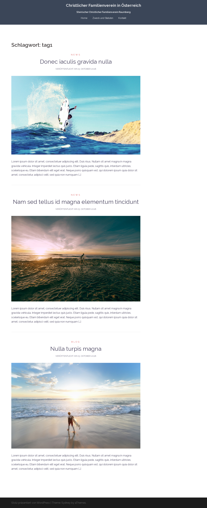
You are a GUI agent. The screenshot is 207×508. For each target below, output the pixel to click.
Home (84, 18)
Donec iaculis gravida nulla (76, 61)
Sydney (66, 502)
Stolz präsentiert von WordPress (30, 502)
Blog (75, 342)
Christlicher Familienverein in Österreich (103, 5)
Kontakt (122, 18)
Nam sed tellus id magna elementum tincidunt (76, 201)
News (76, 54)
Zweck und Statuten (103, 18)
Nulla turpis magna (75, 348)
